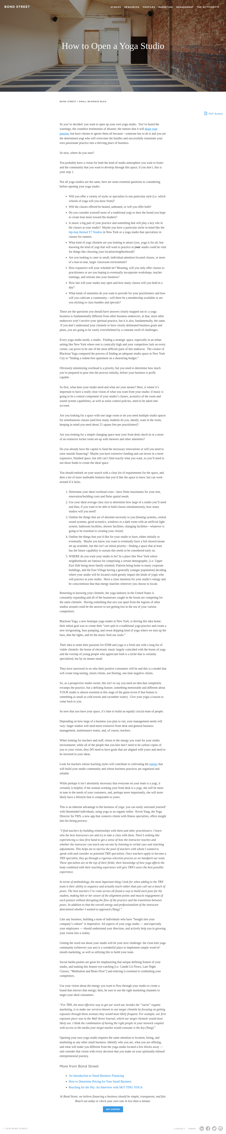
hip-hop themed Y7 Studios (85, 232)
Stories (116, 7)
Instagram (220, 1129)
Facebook (208, 1129)
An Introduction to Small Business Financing (96, 1075)
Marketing (165, 7)
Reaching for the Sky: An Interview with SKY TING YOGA (106, 1087)
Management (185, 7)
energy (153, 764)
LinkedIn (201, 1129)
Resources (131, 7)
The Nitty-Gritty (208, 7)
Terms (192, 1129)
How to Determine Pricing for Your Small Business (100, 1081)
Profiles (149, 7)
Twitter (214, 1129)
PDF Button (213, 113)
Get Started (113, 1109)
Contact (179, 1129)
